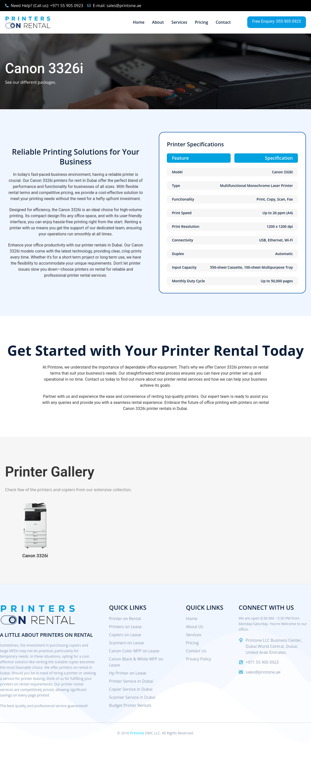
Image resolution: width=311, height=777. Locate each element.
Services (179, 22)
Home (138, 22)
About (158, 22)
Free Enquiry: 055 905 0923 (276, 21)
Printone (137, 733)
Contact (223, 22)
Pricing (201, 22)
